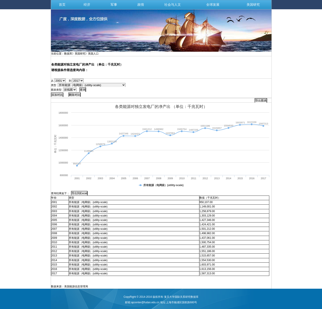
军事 (113, 4)
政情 (140, 4)
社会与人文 (172, 4)
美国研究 (253, 4)
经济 (87, 4)
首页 (62, 4)
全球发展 (212, 4)
